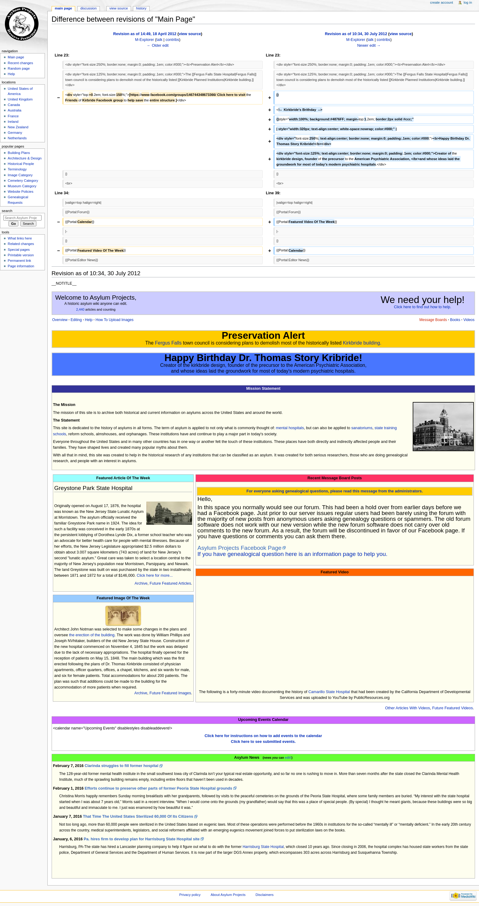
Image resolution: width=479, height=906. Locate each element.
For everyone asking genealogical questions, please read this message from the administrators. (335, 491)
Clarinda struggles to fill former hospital (121, 766)
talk (159, 40)
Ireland (13, 121)
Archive (140, 583)
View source (118, 8)
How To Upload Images (114, 320)
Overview (60, 320)
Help (89, 320)
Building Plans (19, 153)
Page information (21, 266)
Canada (14, 105)
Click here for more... (155, 575)
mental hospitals (290, 428)
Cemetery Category (23, 180)
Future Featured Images (170, 693)
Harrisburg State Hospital (263, 847)
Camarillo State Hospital (329, 692)
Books (455, 320)
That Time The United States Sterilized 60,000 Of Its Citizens (138, 816)
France (13, 116)
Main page (63, 8)
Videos (469, 320)
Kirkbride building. (362, 342)
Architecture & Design (25, 158)
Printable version (21, 255)
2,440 (80, 309)
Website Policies (20, 191)
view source (190, 34)
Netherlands (17, 138)
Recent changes (20, 63)
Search (7, 211)
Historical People (21, 164)
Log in (468, 2)
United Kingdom (20, 99)
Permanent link (19, 260)
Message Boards (433, 320)
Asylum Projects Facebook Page (239, 548)
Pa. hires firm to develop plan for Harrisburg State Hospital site (141, 839)
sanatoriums (361, 428)
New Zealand (18, 127)
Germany (15, 132)
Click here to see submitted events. (263, 742)
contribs (172, 40)
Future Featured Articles (170, 583)
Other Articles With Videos (407, 708)
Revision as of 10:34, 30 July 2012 (356, 34)
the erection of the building (92, 635)
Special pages (19, 249)
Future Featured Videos (452, 708)
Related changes (21, 244)
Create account (441, 2)
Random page (19, 68)
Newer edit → (369, 45)
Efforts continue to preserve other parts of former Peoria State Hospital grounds (158, 788)
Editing (76, 320)
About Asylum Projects (227, 895)
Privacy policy (190, 895)
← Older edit (158, 45)
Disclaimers (265, 895)
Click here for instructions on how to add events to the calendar (263, 736)
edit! (288, 757)
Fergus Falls (168, 342)
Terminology (17, 169)
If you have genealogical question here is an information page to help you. (292, 554)
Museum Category (22, 186)
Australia (14, 110)
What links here (20, 238)
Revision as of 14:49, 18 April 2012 (145, 34)
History (141, 8)
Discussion (88, 8)
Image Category (20, 175)
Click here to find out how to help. (422, 307)
